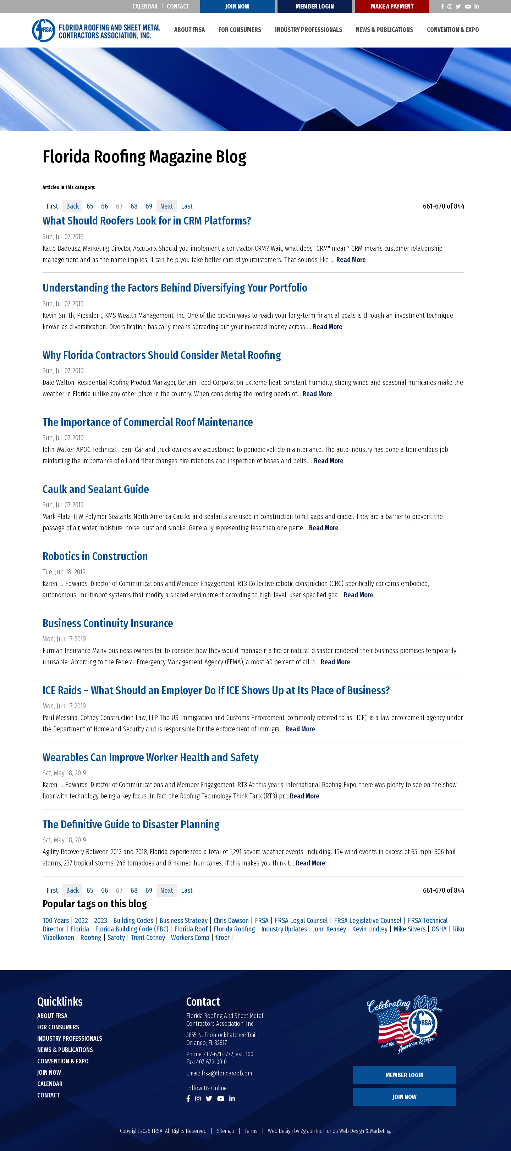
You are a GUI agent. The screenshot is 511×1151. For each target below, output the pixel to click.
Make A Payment (392, 6)
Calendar (145, 6)
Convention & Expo (453, 30)
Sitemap (225, 1130)
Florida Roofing (234, 928)
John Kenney (329, 928)
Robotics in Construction (96, 555)
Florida (79, 928)
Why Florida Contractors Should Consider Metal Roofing (162, 354)
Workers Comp (190, 936)
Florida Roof (191, 928)
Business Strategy (183, 919)
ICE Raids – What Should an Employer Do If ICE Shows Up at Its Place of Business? (216, 689)
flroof (222, 936)
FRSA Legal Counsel (301, 919)
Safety (116, 936)
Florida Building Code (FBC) (131, 928)
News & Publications (384, 30)
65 (90, 206)
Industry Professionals (308, 30)
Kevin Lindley (370, 928)
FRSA (262, 919)
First (52, 206)
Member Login (315, 6)
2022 (81, 919)
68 (134, 206)
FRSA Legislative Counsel (368, 919)
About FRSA (189, 30)
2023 (100, 919)
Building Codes (133, 919)
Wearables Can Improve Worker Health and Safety (151, 756)
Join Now (238, 6)
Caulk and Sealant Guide (96, 489)
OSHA (439, 928)
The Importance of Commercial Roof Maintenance (148, 421)
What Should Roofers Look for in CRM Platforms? (147, 220)
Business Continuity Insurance (108, 622)
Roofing (90, 936)
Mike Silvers (409, 928)
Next (166, 206)
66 (104, 206)
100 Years (56, 919)
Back (72, 206)
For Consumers (240, 30)
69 (148, 206)
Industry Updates (284, 928)
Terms (251, 1130)
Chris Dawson (231, 919)
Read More (351, 259)
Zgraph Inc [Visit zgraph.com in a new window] (311, 1130)
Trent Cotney (148, 936)
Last (187, 206)
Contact (178, 6)
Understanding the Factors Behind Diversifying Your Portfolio (175, 287)
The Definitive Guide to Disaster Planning (131, 823)
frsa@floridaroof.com (227, 1072)
